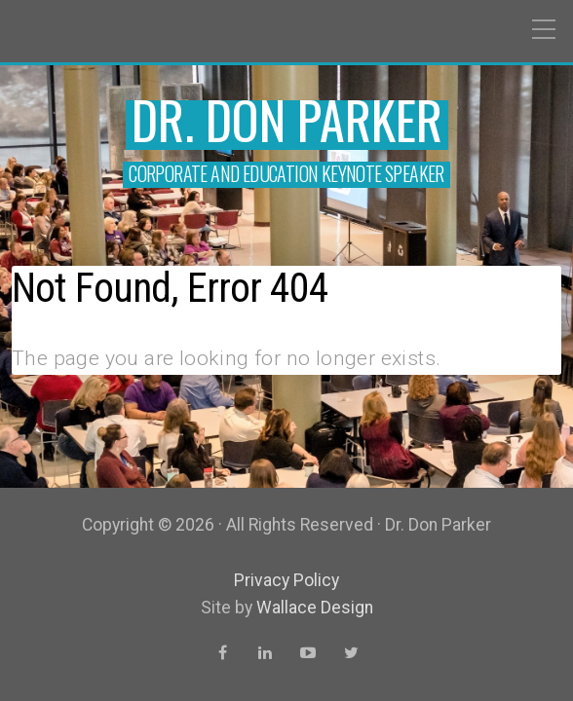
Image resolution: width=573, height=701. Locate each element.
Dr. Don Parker (287, 119)
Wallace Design (314, 607)
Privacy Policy (286, 580)
